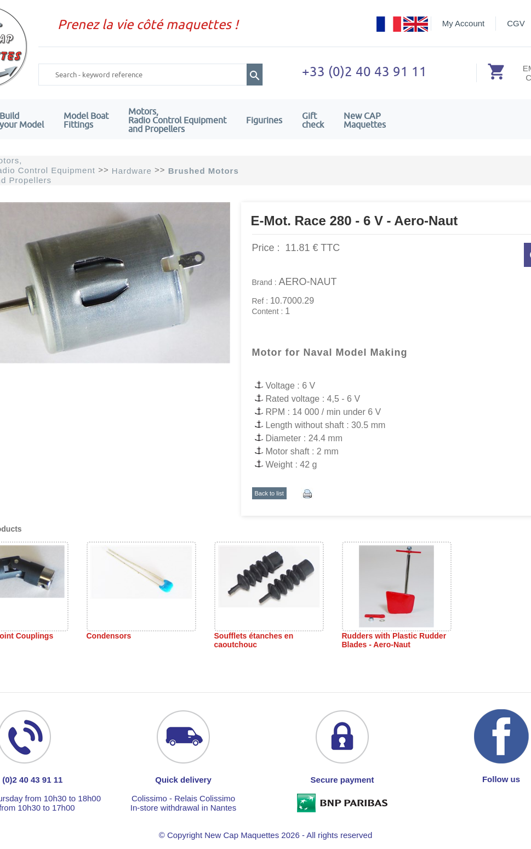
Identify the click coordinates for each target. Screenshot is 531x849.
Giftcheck (313, 120)
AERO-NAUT (308, 281)
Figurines (264, 120)
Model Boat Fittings (86, 120)
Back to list (269, 493)
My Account (463, 23)
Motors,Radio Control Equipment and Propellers (177, 120)
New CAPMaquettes (365, 120)
